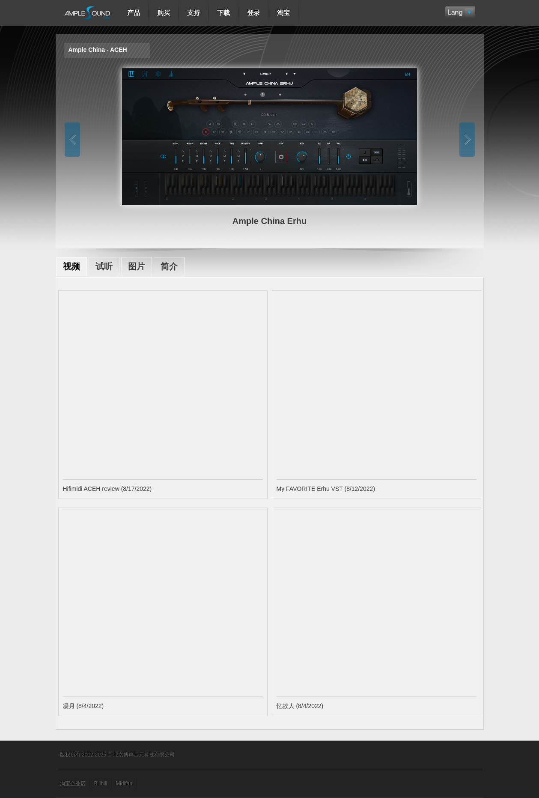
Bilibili (100, 783)
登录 (253, 12)
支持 (193, 12)
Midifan (124, 783)
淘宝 (283, 12)
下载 (223, 12)
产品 (133, 12)
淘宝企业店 (73, 783)
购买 (163, 12)
